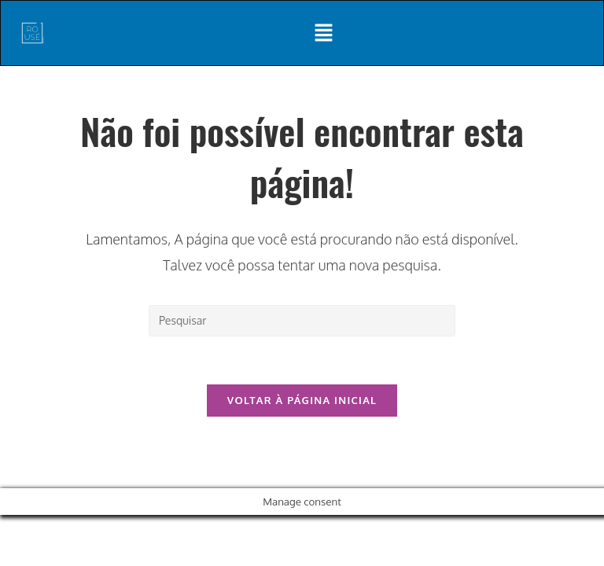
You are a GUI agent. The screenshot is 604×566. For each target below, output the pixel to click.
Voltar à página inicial (302, 400)
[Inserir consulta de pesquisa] (302, 320)
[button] (324, 33)
